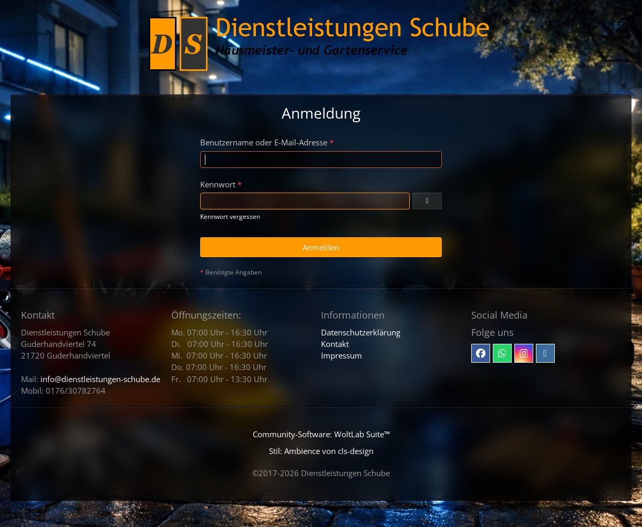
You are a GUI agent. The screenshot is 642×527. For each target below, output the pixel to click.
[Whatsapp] (502, 353)
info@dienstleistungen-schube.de (100, 379)
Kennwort (217, 184)
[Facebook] (480, 353)
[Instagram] (523, 353)
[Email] (545, 353)
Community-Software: (321, 434)
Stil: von (321, 451)
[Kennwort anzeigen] (427, 201)
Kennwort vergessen (230, 216)
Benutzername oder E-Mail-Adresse (263, 142)
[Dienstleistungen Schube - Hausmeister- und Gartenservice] (321, 47)
